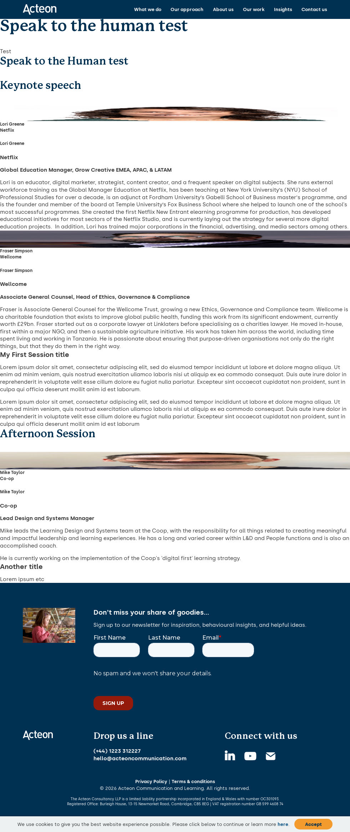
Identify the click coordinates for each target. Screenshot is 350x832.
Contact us (314, 9)
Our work (253, 9)
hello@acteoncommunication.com (140, 758)
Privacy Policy (151, 781)
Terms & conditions (193, 781)
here (283, 824)
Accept (313, 824)
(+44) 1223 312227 (117, 751)
